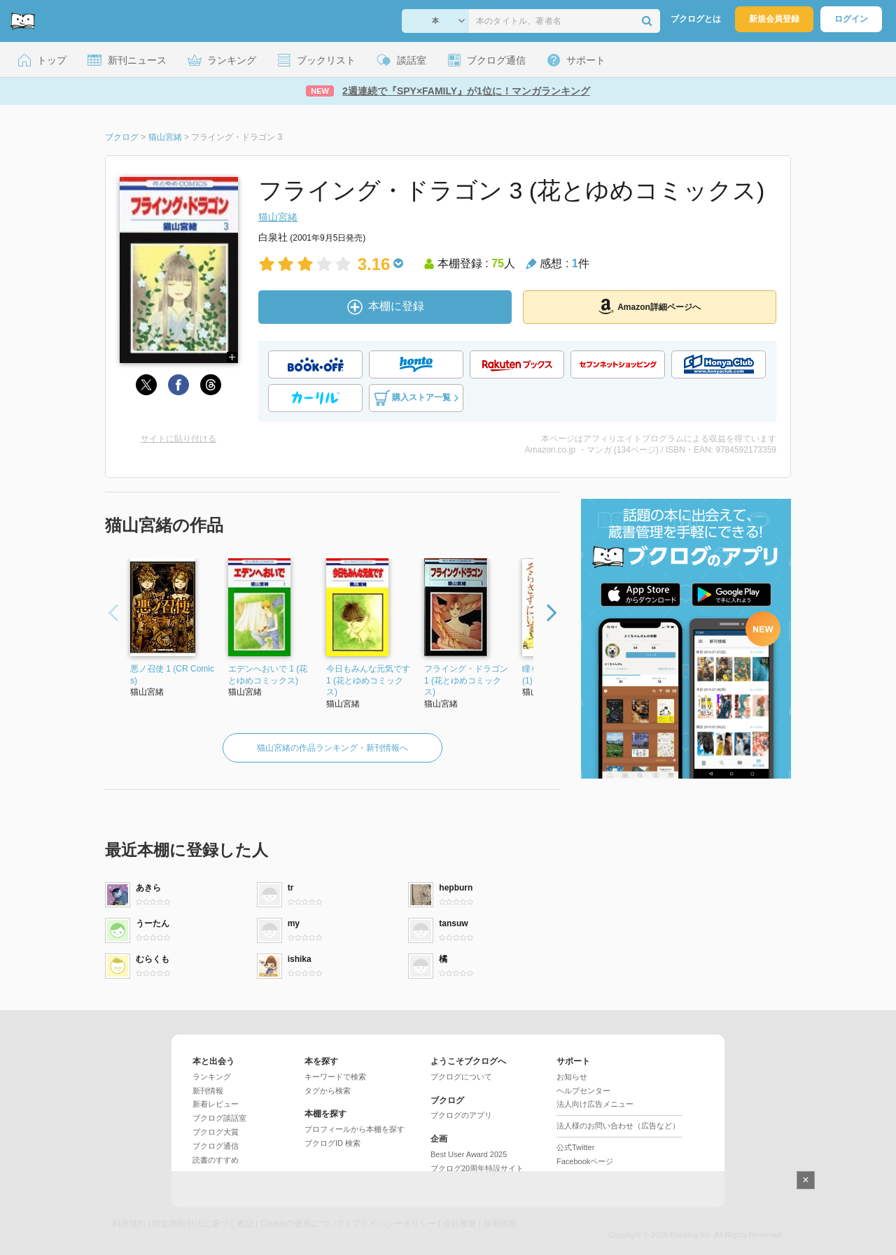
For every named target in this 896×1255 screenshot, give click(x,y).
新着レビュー (215, 1104)
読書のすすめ (215, 1160)
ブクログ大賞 (215, 1132)
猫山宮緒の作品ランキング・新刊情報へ (332, 748)
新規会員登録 (774, 19)
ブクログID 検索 (332, 1143)
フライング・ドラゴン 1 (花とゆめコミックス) (466, 680)
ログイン (851, 19)
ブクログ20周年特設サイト (477, 1168)
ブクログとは (696, 19)
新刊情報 (207, 1090)
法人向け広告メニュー (595, 1104)
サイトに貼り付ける (178, 439)
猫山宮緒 (278, 216)
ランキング (211, 1076)
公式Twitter (575, 1147)
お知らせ (571, 1076)
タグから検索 (327, 1090)
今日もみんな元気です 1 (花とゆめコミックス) (368, 680)
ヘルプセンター (583, 1090)
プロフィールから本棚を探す (354, 1129)
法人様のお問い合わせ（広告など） (618, 1125)
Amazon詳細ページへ (649, 306)
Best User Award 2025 (468, 1154)
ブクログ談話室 (219, 1118)
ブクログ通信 (215, 1146)
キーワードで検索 (335, 1076)
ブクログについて (461, 1076)
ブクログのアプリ (461, 1115)
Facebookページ (584, 1161)
